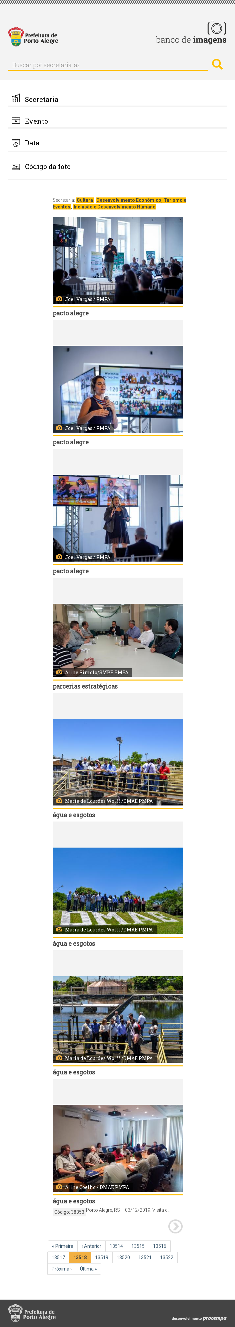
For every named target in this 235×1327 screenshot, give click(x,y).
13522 (167, 1257)
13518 (81, 1258)
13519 (102, 1257)
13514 (117, 1246)
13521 (145, 1257)
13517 (59, 1257)
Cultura (85, 200)
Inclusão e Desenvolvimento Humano (115, 206)
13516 (160, 1246)
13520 (124, 1257)
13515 (138, 1246)
